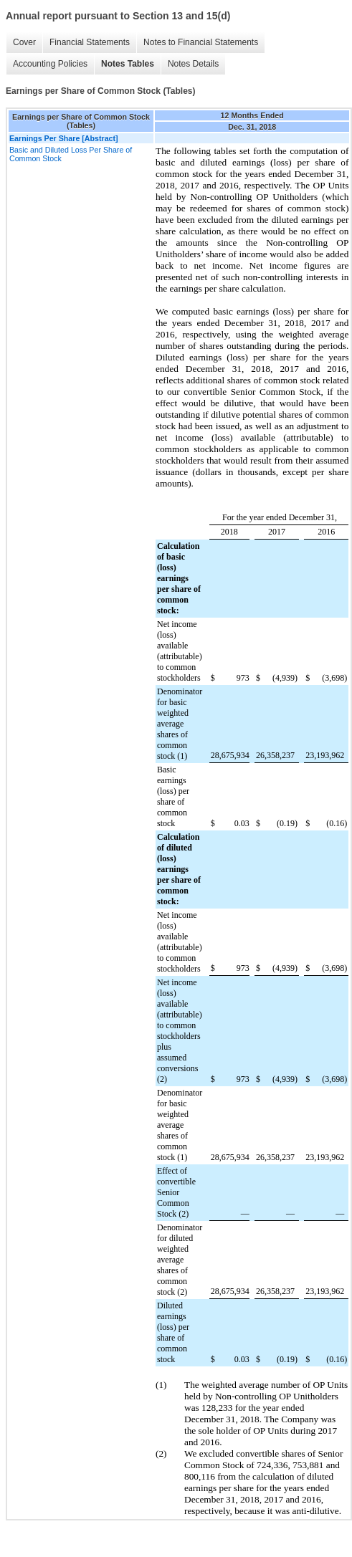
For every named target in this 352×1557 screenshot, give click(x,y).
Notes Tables (127, 64)
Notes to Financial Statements (200, 42)
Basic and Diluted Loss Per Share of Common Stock (70, 154)
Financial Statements (89, 42)
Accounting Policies (50, 64)
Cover (24, 42)
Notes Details (193, 64)
